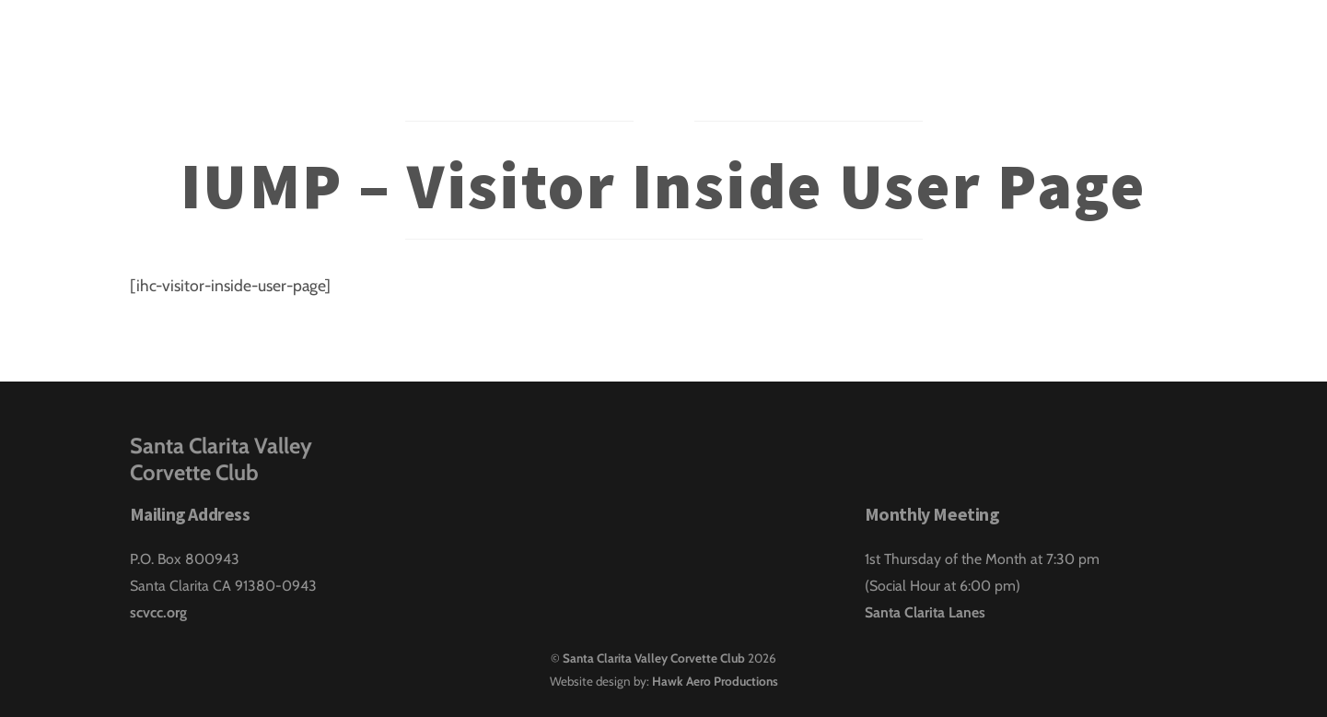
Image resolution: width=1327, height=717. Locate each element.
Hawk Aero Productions (715, 681)
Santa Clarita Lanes (925, 612)
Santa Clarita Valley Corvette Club (654, 658)
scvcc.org (158, 612)
